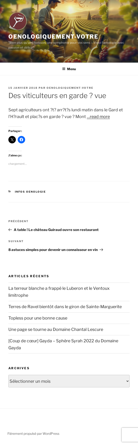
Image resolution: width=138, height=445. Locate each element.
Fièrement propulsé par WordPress (33, 433)
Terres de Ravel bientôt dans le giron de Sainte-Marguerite (65, 306)
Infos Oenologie (30, 191)
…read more (98, 116)
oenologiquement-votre (70, 87)
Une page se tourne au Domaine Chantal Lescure (55, 329)
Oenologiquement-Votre (53, 36)
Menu (69, 69)
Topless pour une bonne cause (37, 318)
